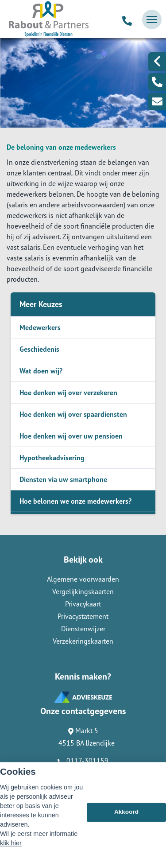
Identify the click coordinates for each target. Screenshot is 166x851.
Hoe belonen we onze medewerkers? (75, 501)
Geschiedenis (39, 349)
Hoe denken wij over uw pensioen (71, 435)
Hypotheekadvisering (52, 457)
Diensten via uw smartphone (63, 479)
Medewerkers (40, 327)
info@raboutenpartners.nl (83, 773)
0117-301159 (83, 760)
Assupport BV (60, 788)
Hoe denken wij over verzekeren (68, 392)
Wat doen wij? (40, 370)
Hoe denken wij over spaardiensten (73, 414)
